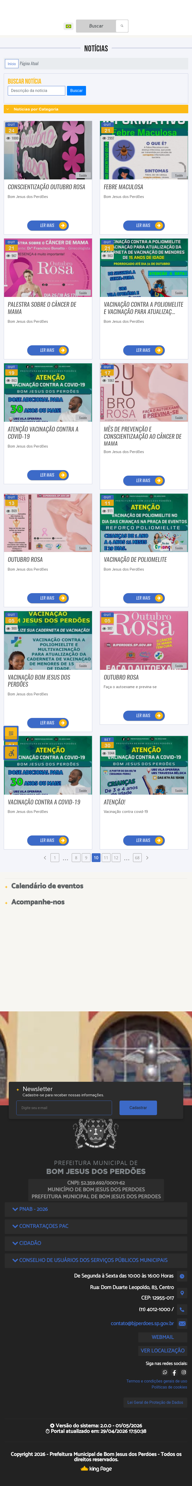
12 (116, 858)
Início (12, 63)
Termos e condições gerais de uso (156, 1381)
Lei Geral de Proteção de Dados (155, 1402)
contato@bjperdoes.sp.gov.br (142, 1323)
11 (106, 858)
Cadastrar (138, 1107)
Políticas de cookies (169, 1387)
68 (137, 858)
